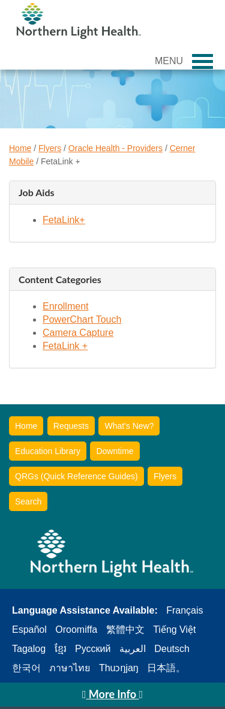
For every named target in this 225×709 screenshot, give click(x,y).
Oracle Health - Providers (115, 148)
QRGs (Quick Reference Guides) (76, 476)
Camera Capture (78, 333)
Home (20, 148)
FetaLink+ (64, 220)
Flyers (49, 148)
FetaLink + (65, 346)
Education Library (47, 451)
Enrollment (65, 306)
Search (28, 501)
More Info (112, 694)
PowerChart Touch (82, 319)
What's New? (129, 426)
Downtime (114, 451)
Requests (71, 426)
